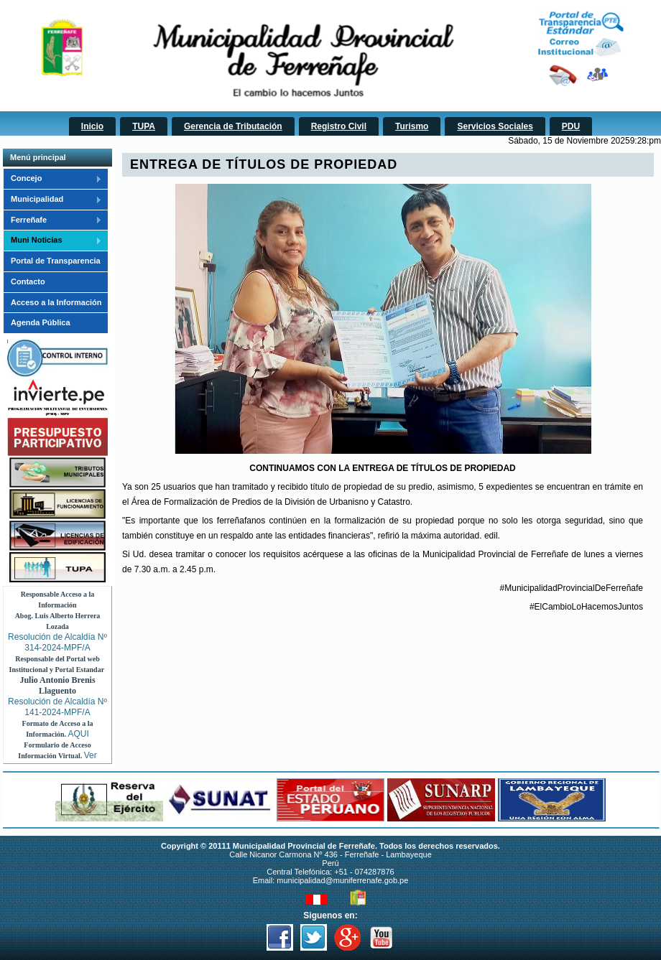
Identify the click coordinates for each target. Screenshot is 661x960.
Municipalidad (52, 200)
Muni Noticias (52, 241)
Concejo (52, 179)
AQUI (78, 734)
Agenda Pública (40, 322)
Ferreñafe (52, 220)
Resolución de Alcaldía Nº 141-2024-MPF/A (57, 706)
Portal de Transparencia (56, 260)
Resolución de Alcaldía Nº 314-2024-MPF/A (57, 642)
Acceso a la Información (56, 302)
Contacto (28, 281)
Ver (90, 755)
